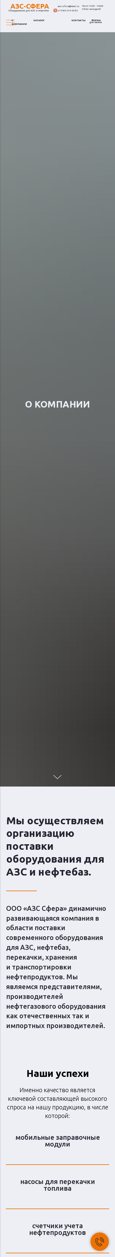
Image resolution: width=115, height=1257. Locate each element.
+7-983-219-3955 (68, 10)
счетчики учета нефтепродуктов (57, 1229)
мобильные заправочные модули (57, 1140)
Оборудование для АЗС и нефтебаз (29, 10)
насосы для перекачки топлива (57, 1185)
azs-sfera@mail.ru (68, 6)
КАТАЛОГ (39, 20)
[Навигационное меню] (10, 23)
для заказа (96, 22)
